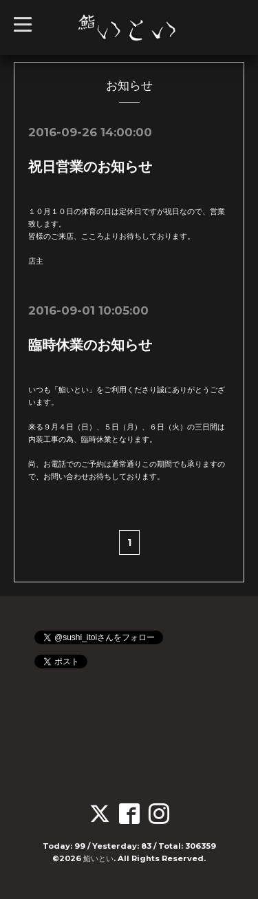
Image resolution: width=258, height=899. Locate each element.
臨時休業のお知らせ (90, 345)
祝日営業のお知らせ (90, 166)
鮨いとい (98, 858)
